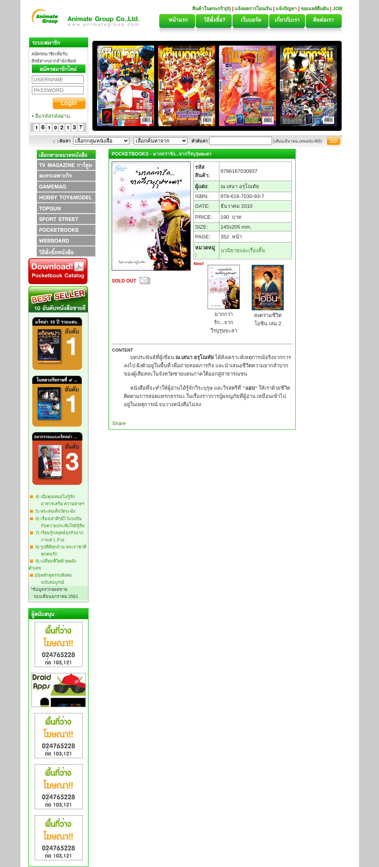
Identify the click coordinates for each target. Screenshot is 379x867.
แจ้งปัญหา (286, 8)
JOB (337, 8)
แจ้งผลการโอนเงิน (253, 8)
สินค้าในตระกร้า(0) (212, 8)
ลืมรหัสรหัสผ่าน (52, 116)
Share (119, 423)
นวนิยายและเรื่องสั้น (243, 250)
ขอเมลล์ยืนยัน (315, 8)
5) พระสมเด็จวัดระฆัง (54, 511)
